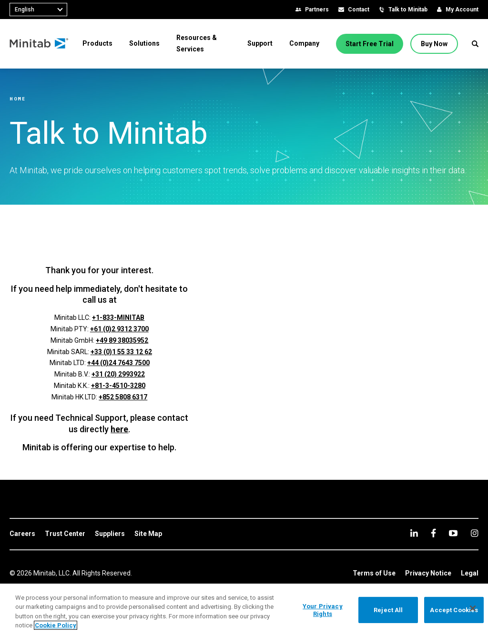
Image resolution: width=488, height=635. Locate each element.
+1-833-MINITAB (118, 317)
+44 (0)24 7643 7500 (118, 363)
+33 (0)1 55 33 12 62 (121, 352)
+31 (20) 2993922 (118, 374)
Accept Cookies (454, 610)
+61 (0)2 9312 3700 (119, 329)
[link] (22, 534)
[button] (475, 43)
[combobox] (38, 9)
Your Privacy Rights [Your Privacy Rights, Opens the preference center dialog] (323, 610)
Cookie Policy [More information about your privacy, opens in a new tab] (55, 625)
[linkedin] (414, 533)
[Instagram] (474, 533)
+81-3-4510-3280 (118, 385)
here (119, 429)
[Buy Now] (434, 44)
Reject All (388, 610)
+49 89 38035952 (122, 340)
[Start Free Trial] (369, 44)
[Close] (472, 608)
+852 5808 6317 (123, 397)
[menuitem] (97, 43)
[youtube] (453, 533)
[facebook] (433, 532)
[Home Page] (39, 44)
